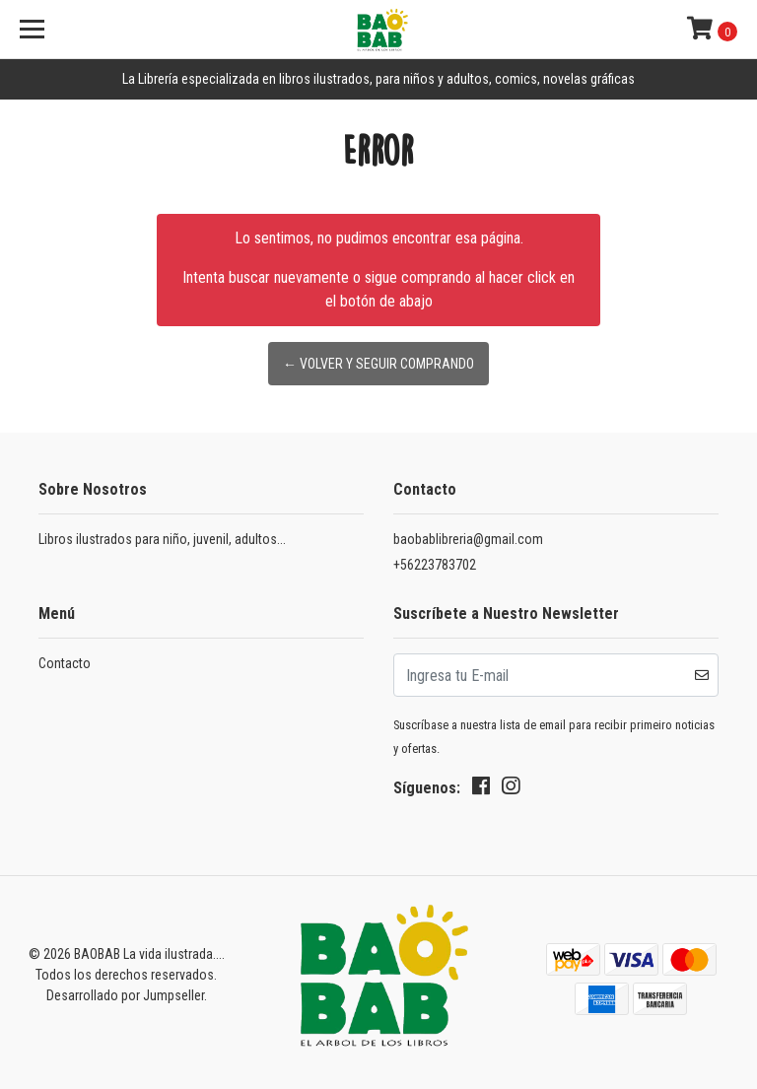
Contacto (64, 663)
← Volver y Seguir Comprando (378, 364)
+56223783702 (434, 565)
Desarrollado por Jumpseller (125, 995)
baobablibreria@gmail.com (468, 539)
